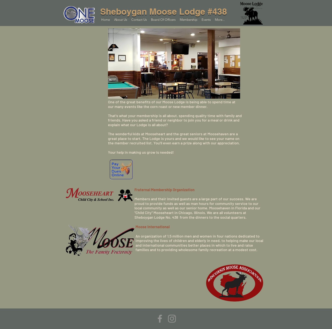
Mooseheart (163, 212)
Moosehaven (220, 208)
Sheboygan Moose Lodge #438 (163, 11)
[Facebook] (160, 318)
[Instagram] (172, 318)
